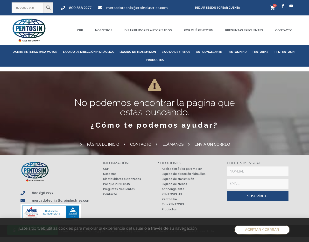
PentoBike (260, 52)
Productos (155, 60)
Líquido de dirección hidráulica (88, 52)
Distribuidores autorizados (148, 30)
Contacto (284, 30)
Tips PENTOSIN (284, 52)
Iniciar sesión (205, 7)
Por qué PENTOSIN (198, 30)
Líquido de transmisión (137, 52)
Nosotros (103, 30)
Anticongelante (209, 52)
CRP (80, 30)
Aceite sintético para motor (35, 52)
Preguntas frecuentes (244, 30)
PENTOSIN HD (237, 52)
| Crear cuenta (228, 7)
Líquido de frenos (176, 52)
